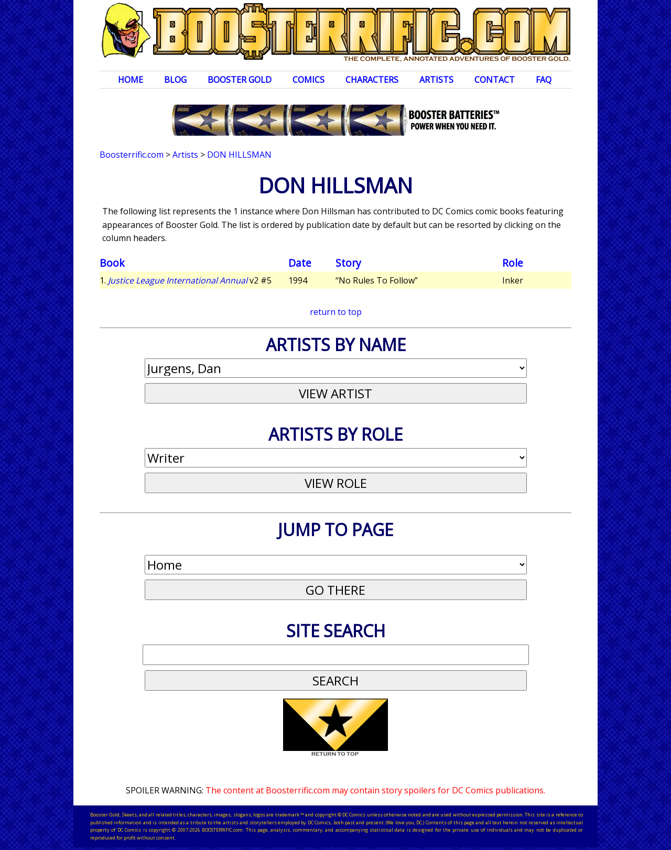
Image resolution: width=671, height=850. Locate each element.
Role (512, 263)
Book (112, 263)
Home (130, 79)
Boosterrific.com (132, 154)
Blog (175, 79)
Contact (494, 79)
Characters (371, 79)
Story (348, 263)
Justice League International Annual (177, 280)
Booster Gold (240, 79)
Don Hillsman (239, 154)
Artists (436, 79)
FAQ (543, 79)
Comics (308, 79)
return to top (336, 312)
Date (299, 263)
